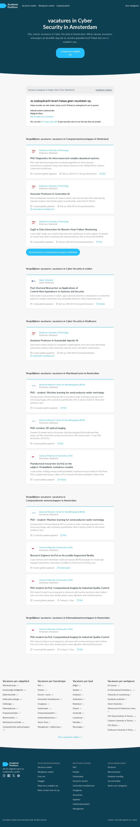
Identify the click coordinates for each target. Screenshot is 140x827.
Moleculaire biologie (12, 698)
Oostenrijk (78, 712)
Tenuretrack (77, 794)
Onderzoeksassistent (47, 712)
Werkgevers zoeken (46, 5)
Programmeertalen (12, 712)
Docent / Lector (46, 694)
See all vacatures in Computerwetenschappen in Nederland (53, 251)
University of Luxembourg (119, 694)
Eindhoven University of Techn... (122, 729)
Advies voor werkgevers (117, 785)
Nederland (53, 152)
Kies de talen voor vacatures (41, 116)
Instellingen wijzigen (104, 89)
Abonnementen (114, 771)
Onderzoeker (63, 567)
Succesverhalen (114, 780)
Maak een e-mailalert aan (70, 53)
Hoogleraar (44, 703)
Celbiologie (8, 703)
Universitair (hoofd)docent (42, 209)
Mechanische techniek (13, 721)
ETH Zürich (113, 724)
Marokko (77, 721)
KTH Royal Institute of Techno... (122, 715)
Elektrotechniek (10, 694)
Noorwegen (79, 726)
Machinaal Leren (11, 684)
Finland (77, 707)
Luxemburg (78, 717)
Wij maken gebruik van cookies (126, 819)
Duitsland (78, 694)
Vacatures (112, 766)
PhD (102, 173)
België (77, 684)
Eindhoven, (44, 152)
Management (78, 808)
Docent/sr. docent (80, 780)
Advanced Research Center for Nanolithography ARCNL (62, 384)
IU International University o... (121, 689)
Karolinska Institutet (117, 698)
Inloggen (41, 780)
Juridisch (111, 819)
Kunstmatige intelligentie (14, 689)
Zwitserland (79, 698)
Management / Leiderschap (50, 726)
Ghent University (116, 703)
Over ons (41, 775)
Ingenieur (76, 798)
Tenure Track (44, 721)
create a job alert (49, 121)
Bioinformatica (10, 717)
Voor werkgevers (132, 5)
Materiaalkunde (10, 707)
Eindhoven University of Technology (54, 150)
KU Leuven (114, 684)
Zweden (77, 689)
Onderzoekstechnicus (47, 717)
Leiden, (42, 282)
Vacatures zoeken (29, 5)
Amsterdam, (44, 386)
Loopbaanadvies (63, 5)
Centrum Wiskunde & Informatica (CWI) (56, 455)
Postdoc (100, 303)
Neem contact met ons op (48, 789)
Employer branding (115, 775)
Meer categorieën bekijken (70, 736)
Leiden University (46, 279)
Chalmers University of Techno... (122, 720)
